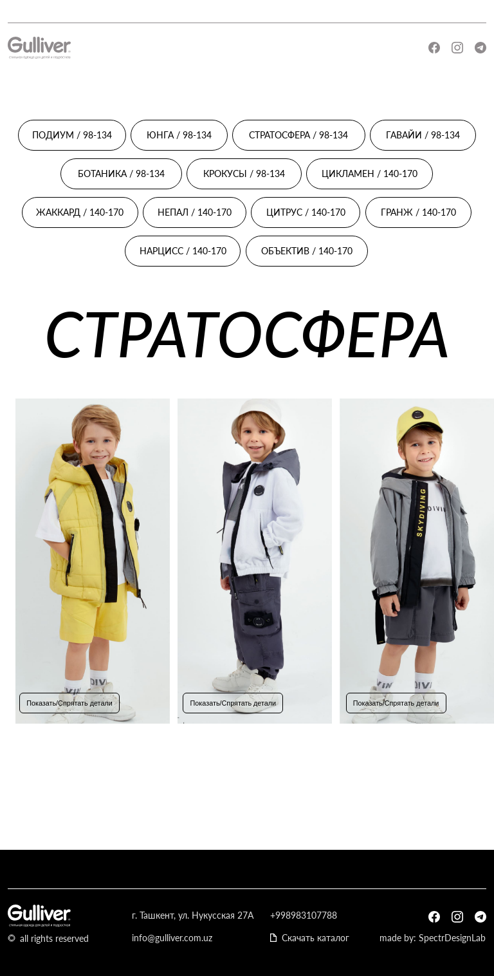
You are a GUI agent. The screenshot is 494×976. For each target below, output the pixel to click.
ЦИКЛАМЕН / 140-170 (369, 173)
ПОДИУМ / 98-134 (72, 134)
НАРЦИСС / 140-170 (183, 250)
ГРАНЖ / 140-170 (418, 212)
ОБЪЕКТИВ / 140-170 (306, 250)
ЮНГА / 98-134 (179, 134)
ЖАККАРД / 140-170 (80, 212)
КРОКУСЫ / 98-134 (244, 173)
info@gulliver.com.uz (172, 937)
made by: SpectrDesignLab (433, 937)
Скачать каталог (315, 937)
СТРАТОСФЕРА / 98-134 (298, 134)
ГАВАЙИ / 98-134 (423, 134)
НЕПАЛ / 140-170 (195, 212)
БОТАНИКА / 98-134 (121, 173)
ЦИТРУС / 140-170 (305, 212)
